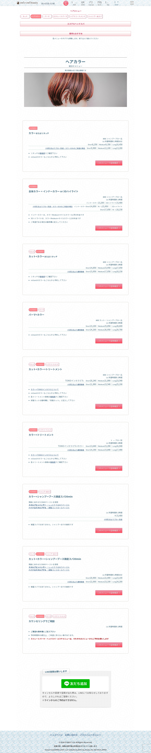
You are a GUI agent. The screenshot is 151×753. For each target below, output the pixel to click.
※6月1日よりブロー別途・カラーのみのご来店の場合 (65, 148)
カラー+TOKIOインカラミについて (45, 389)
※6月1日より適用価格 (75, 271)
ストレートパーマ (60, 16)
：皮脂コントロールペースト (49, 507)
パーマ (47, 16)
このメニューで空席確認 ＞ (108, 163)
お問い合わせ (71, 734)
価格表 (42, 153)
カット (25, 16)
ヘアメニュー (76, 11)
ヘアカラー (36, 16)
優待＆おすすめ (75, 33)
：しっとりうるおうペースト (49, 505)
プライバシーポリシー (90, 734)
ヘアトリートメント (77, 16)
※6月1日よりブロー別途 (113, 519)
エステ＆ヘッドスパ (75, 23)
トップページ (56, 734)
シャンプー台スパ (95, 16)
